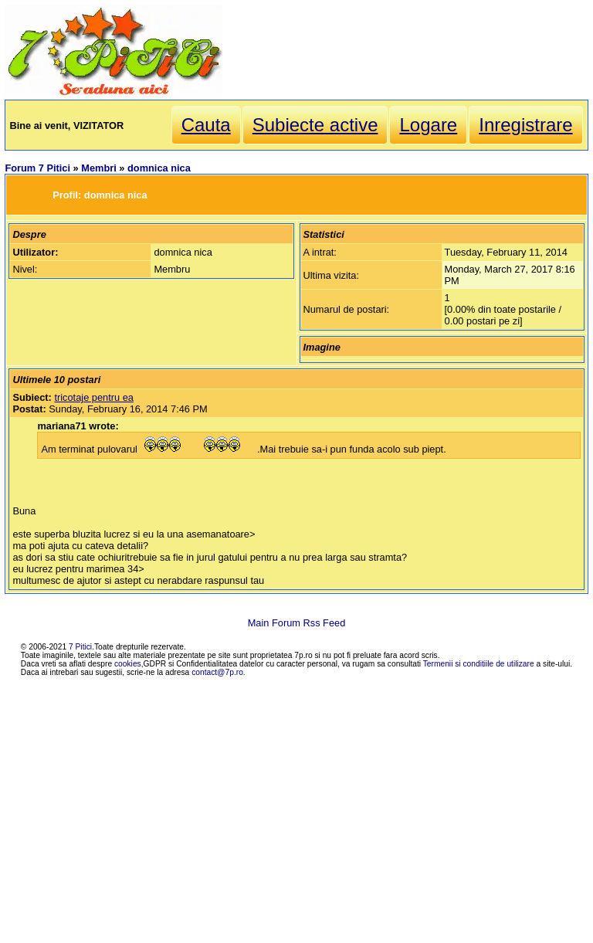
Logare (428, 124)
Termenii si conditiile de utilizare (478, 664)
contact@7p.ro (217, 672)
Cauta (206, 124)
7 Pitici (80, 647)
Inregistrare (525, 124)
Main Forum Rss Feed (297, 623)
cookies (127, 664)
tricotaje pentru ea (93, 397)
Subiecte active (315, 124)
